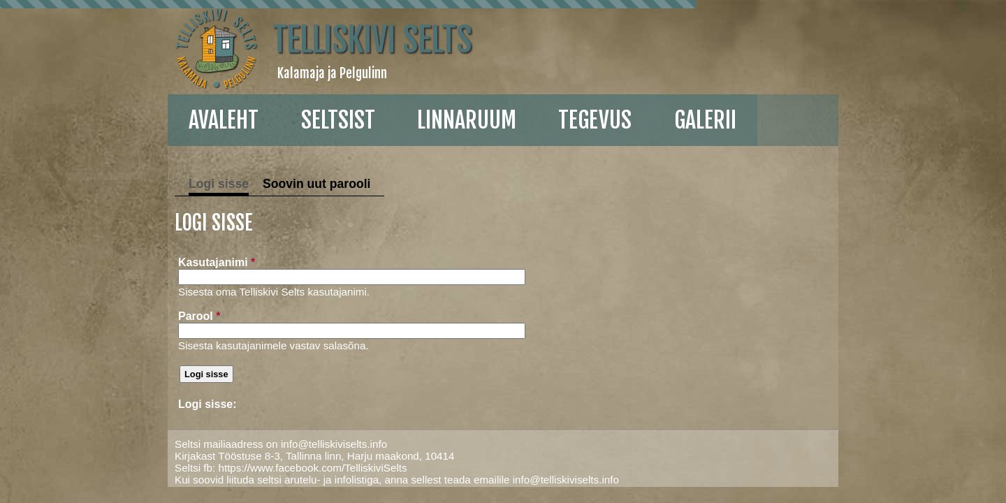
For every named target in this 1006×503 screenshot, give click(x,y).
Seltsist (254, 120)
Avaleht (140, 120)
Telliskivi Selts (291, 40)
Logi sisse (138, 184)
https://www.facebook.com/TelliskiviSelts (232, 468)
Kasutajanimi (132, 262)
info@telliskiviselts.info (254, 444)
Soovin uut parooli (236, 184)
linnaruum (382, 120)
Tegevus (511, 120)
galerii (621, 120)
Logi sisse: (123, 404)
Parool (115, 316)
